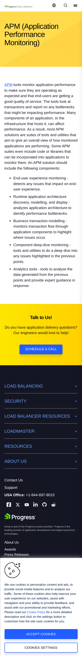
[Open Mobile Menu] (75, 6)
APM (8, 85)
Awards (10, 549)
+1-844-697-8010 (40, 495)
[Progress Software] (20, 517)
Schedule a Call (41, 349)
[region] (41, 607)
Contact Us (13, 480)
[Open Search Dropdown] (65, 6)
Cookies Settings (41, 647)
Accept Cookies (41, 634)
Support (10, 487)
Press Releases (16, 555)
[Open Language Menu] (54, 6)
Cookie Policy (36, 612)
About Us (11, 542)
